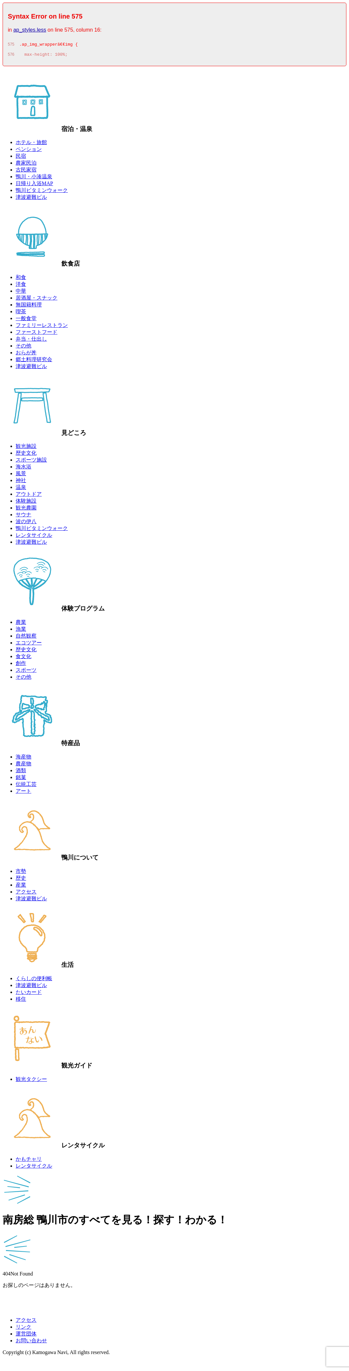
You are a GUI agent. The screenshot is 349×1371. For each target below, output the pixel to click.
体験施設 (26, 503)
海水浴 (23, 468)
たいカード (29, 994)
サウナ (23, 516)
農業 (21, 624)
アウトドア (29, 496)
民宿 (21, 158)
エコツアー (29, 644)
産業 (21, 887)
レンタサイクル (34, 537)
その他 (23, 347)
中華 (21, 293)
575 (11, 45)
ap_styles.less (29, 30)
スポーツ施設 (31, 461)
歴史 (21, 880)
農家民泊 (26, 165)
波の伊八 (26, 523)
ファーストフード (36, 334)
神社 (21, 482)
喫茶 (21, 313)
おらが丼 (26, 354)
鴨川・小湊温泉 (34, 178)
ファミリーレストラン (42, 327)
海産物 (23, 758)
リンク (23, 1329)
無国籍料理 (29, 306)
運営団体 (26, 1335)
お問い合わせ (31, 1342)
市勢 (21, 873)
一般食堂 (26, 320)
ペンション (29, 151)
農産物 (23, 765)
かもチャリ (29, 1161)
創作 (21, 665)
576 (11, 56)
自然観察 (26, 638)
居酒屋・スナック (36, 299)
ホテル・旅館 (31, 144)
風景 (21, 475)
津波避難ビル (31, 199)
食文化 (23, 658)
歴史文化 (26, 455)
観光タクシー (31, 1081)
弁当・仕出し (31, 341)
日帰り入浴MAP (34, 185)
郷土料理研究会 (34, 361)
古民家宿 (26, 171)
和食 (21, 279)
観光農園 (26, 509)
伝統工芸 (26, 786)
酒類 (21, 772)
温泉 (21, 489)
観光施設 (26, 448)
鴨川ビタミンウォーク (42, 192)
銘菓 (21, 779)
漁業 (21, 631)
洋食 (21, 286)
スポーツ (26, 672)
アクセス (26, 893)
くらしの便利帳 (34, 980)
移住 (21, 1001)
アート (23, 793)
